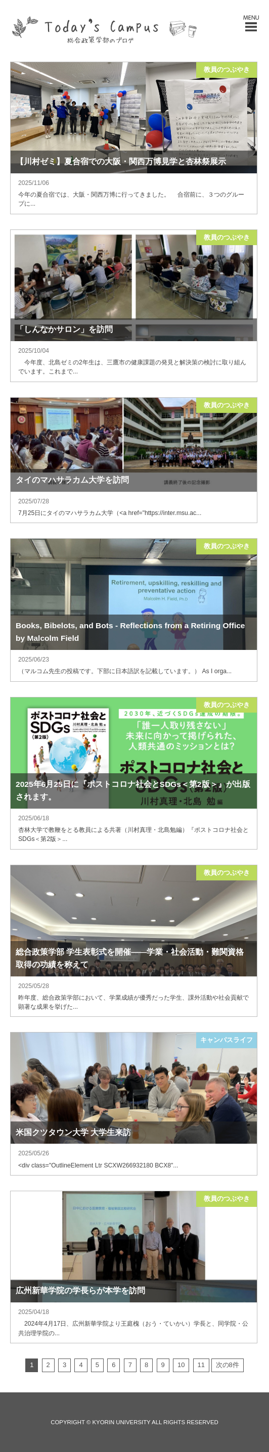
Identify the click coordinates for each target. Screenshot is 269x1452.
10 (181, 1365)
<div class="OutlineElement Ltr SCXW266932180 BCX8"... (98, 1165)
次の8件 (227, 1365)
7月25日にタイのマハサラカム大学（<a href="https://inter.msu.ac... (109, 513)
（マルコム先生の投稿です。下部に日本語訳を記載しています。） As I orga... (125, 671)
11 (201, 1365)
